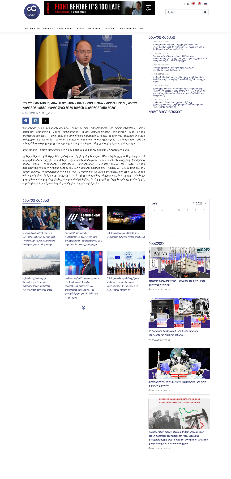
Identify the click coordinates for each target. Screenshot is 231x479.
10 (195, 220)
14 (170, 225)
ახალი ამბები (32, 28)
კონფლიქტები (65, 28)
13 (162, 225)
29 (179, 236)
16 (187, 225)
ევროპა (81, 28)
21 (170, 230)
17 (195, 225)
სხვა (141, 28)
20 (162, 230)
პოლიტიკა (94, 28)
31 (195, 236)
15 (179, 225)
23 (187, 230)
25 (204, 230)
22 (179, 230)
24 (195, 230)
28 (170, 236)
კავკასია (48, 28)
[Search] (183, 12)
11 (204, 220)
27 (162, 236)
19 (154, 230)
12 (154, 225)
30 (187, 236)
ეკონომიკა (110, 28)
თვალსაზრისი (128, 28)
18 (204, 225)
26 (154, 236)
